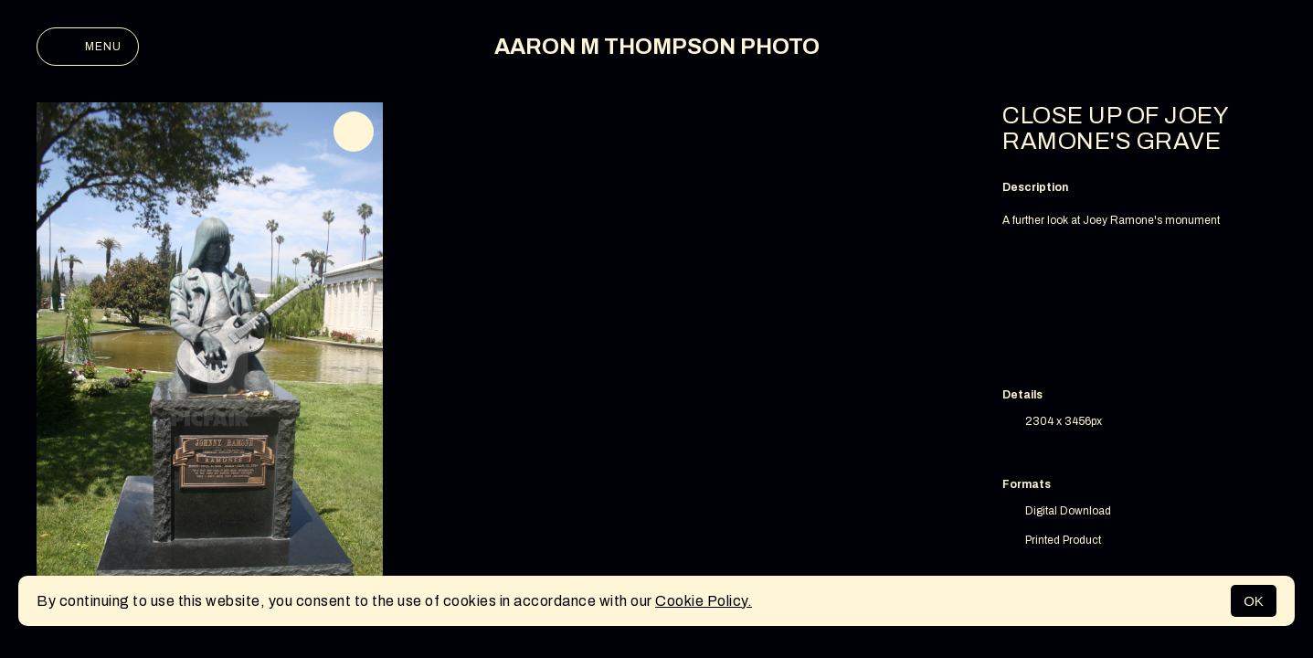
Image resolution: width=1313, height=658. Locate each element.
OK (1254, 601)
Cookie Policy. (703, 601)
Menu (88, 47)
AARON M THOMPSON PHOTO (657, 46)
